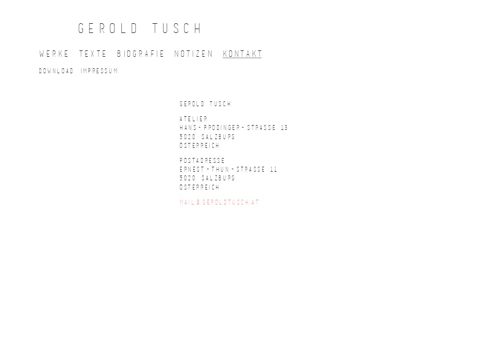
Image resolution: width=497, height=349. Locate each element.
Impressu (99, 70)
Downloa (56, 70)
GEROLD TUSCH (141, 28)
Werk (53, 53)
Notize (193, 53)
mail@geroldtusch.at (220, 202)
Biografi (140, 53)
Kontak (242, 53)
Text (92, 53)
